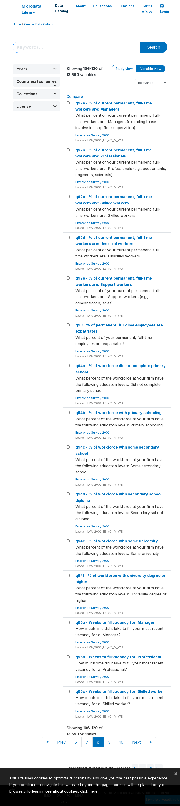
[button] (36, 69)
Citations (127, 6)
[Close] (176, 773)
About (81, 6)
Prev (61, 742)
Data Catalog (61, 8)
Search (153, 47)
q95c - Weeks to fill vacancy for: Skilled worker (119, 691)
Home (17, 24)
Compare (75, 96)
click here (89, 791)
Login (164, 8)
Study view (124, 69)
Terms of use (147, 8)
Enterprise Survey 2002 (93, 135)
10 (121, 742)
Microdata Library (31, 9)
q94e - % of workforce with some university (116, 541)
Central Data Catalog (39, 24)
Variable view (150, 69)
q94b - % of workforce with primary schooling (118, 412)
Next (136, 742)
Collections (102, 6)
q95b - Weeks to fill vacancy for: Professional (118, 657)
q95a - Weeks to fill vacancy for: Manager (114, 622)
